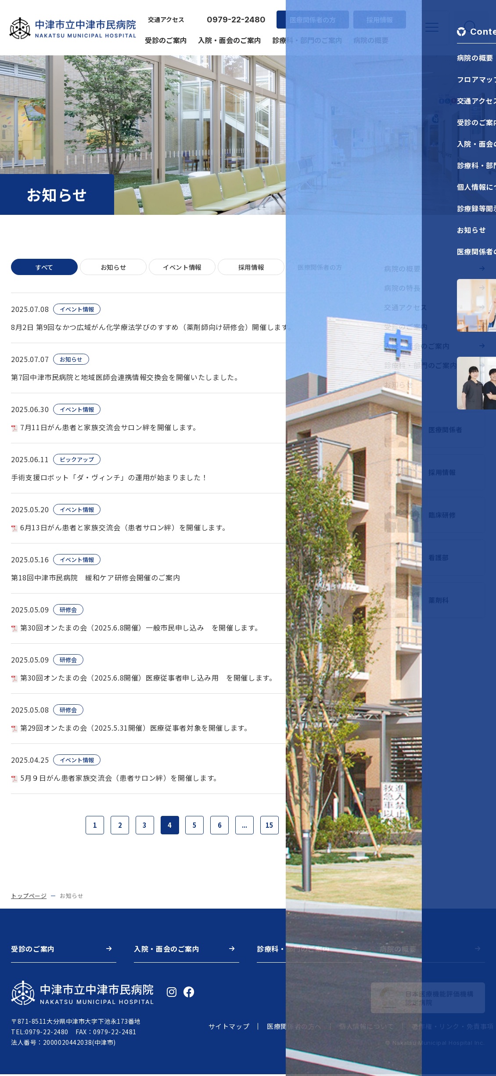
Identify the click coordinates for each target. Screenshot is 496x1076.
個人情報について (366, 1028)
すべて (44, 267)
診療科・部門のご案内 (306, 36)
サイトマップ (229, 1028)
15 (274, 826)
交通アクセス (165, 15)
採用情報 (378, 15)
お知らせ (113, 267)
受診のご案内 (165, 36)
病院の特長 (402, 288)
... (247, 826)
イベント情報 (182, 267)
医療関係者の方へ (294, 1028)
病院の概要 (369, 36)
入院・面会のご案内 (228, 36)
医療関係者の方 (311, 15)
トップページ (29, 898)
